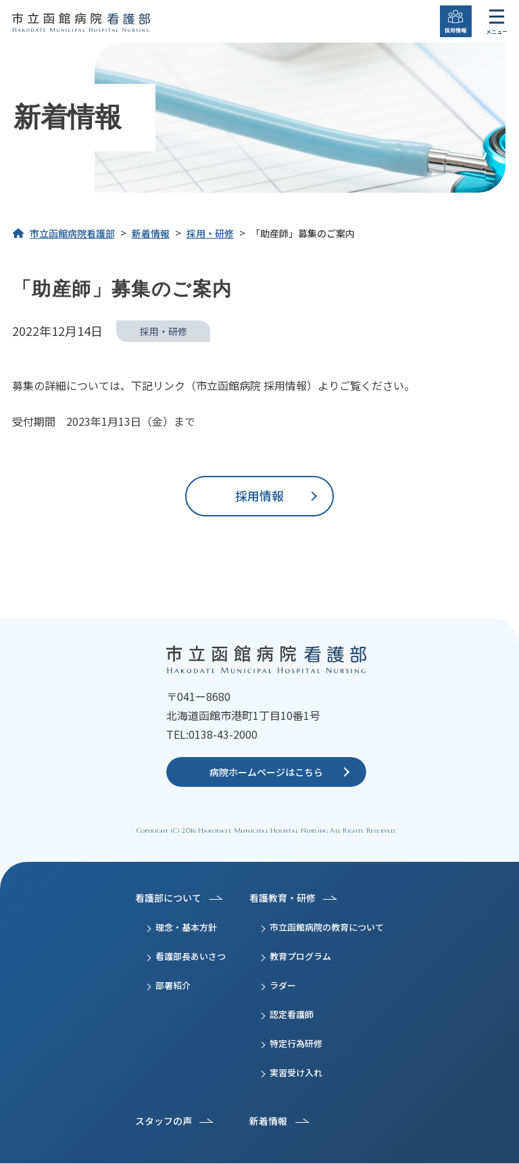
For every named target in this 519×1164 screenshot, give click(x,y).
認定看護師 (292, 1015)
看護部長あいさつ (190, 956)
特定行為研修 (296, 1044)
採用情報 (259, 495)
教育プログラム (300, 956)
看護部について (168, 898)
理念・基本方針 (186, 927)
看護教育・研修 (282, 898)
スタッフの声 (163, 1121)
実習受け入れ (296, 1073)
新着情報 (268, 1121)
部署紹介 (173, 985)
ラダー (283, 985)
